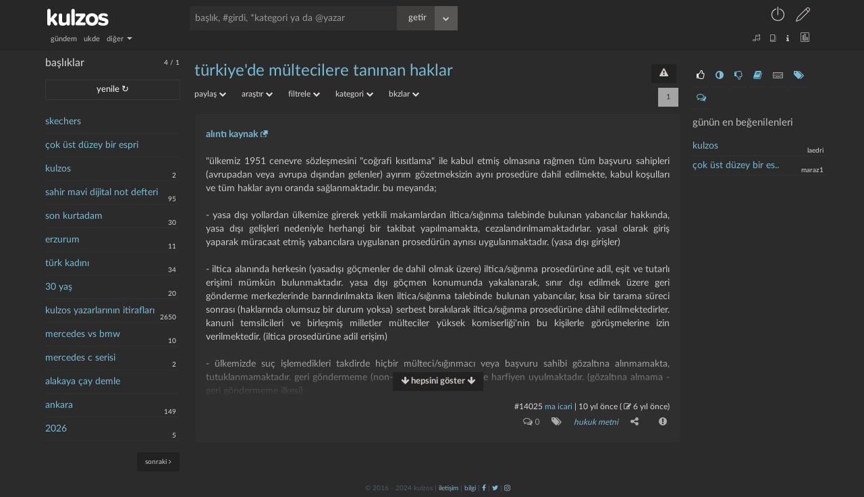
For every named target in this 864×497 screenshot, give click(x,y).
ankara (59, 405)
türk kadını (67, 263)
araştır (257, 94)
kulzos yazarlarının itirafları (100, 310)
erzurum (62, 239)
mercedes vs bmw (82, 334)
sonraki (158, 461)
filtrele (304, 94)
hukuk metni (596, 422)
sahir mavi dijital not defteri (101, 192)
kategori (354, 94)
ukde (92, 39)
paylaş (210, 94)
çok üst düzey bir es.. (736, 165)
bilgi (470, 488)
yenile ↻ (113, 89)
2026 (56, 429)
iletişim (448, 488)
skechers (63, 121)
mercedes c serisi (80, 358)
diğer (119, 39)
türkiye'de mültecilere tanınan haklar (323, 71)
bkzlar (404, 94)
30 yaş (58, 287)
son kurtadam (74, 216)
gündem (64, 39)
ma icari (558, 406)
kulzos (58, 169)
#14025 (528, 406)
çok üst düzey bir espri (91, 145)
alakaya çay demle (82, 381)
